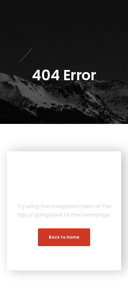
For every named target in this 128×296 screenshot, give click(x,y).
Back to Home (64, 237)
